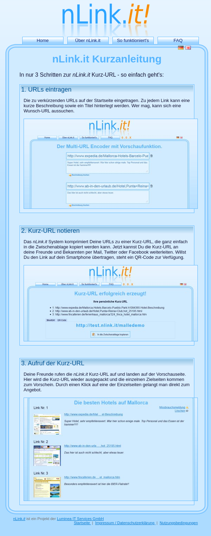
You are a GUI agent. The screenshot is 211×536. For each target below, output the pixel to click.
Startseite (82, 523)
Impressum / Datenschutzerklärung (125, 523)
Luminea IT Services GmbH (80, 519)
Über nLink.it (88, 40)
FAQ (178, 40)
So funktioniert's (133, 40)
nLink (19, 519)
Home (43, 40)
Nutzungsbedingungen (179, 523)
